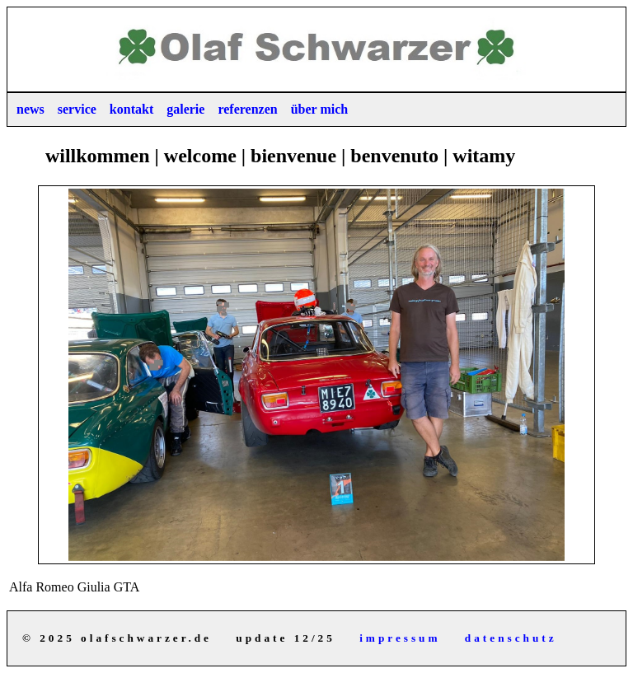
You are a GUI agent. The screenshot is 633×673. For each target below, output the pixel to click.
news (30, 109)
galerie (185, 109)
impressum (399, 638)
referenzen (247, 109)
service (77, 109)
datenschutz (511, 638)
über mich (319, 109)
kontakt (131, 109)
